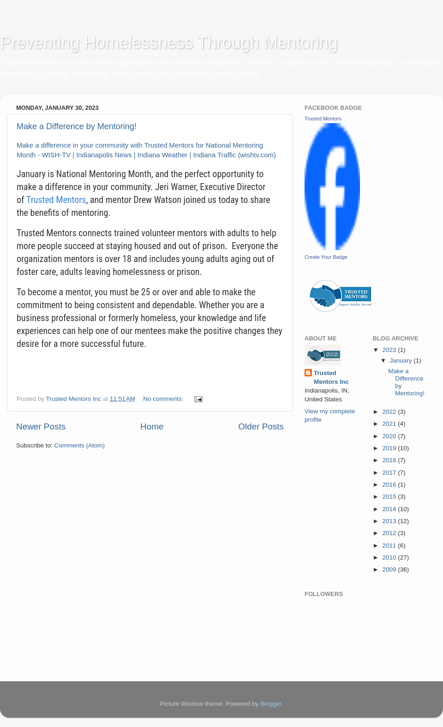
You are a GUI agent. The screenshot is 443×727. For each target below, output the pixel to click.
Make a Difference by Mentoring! (77, 126)
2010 (390, 557)
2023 (390, 349)
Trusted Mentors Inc (331, 377)
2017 (390, 472)
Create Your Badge (326, 257)
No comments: (164, 398)
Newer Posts (41, 426)
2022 (390, 411)
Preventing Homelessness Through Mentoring (169, 42)
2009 (390, 569)
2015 (390, 496)
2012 (390, 533)
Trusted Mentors (56, 199)
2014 (390, 509)
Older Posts (261, 426)
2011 (390, 545)
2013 (390, 521)
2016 (390, 484)
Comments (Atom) (79, 445)
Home (151, 426)
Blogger (270, 703)
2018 (390, 460)
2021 (390, 423)
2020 (390, 436)
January (402, 360)
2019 (390, 448)
